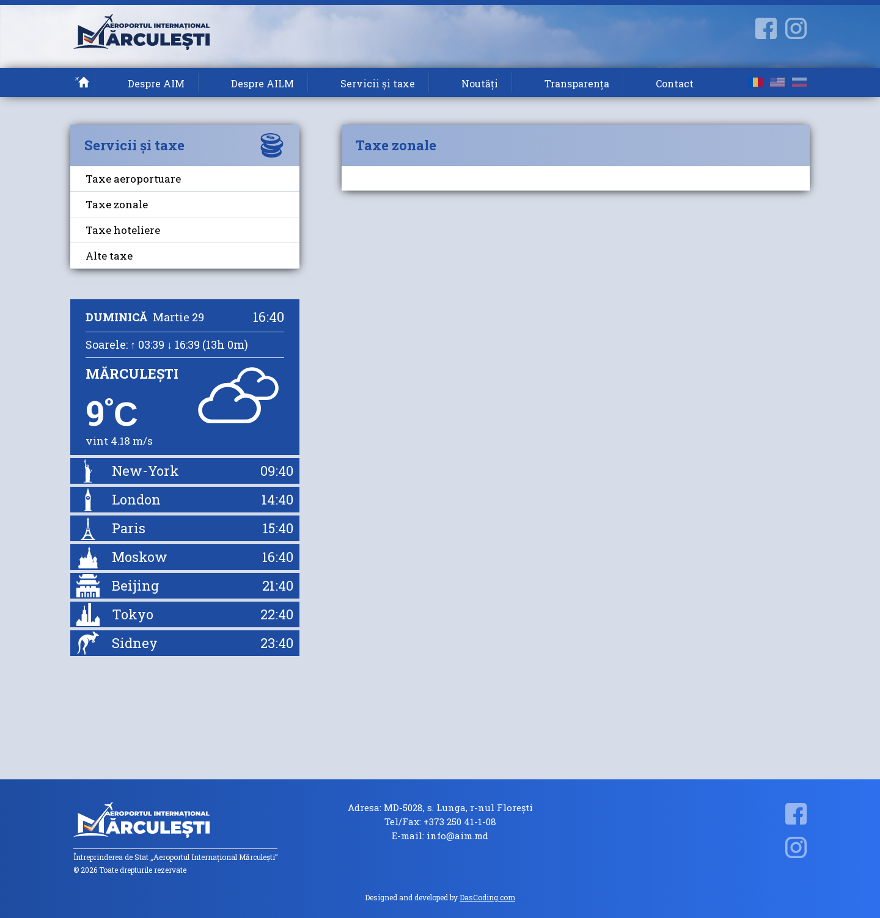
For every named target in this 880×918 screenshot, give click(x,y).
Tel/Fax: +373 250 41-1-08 (440, 821)
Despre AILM (262, 83)
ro (755, 82)
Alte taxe (109, 256)
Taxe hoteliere (123, 230)
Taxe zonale (117, 204)
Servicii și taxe (377, 83)
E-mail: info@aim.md (440, 835)
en (777, 82)
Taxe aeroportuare (133, 179)
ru (799, 82)
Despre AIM (156, 83)
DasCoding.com (487, 897)
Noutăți (479, 83)
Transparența (576, 83)
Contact (675, 83)
